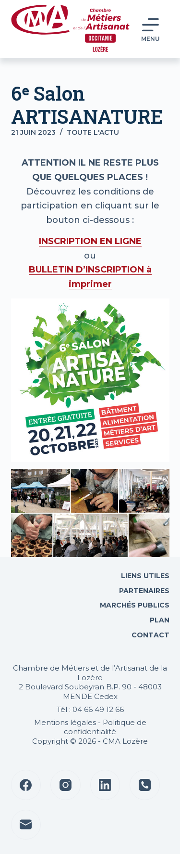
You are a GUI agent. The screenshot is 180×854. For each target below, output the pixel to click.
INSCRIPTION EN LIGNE (90, 241)
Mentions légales (65, 722)
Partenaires (144, 590)
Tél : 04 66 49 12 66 (90, 709)
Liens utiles (144, 575)
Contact (149, 635)
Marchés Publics (134, 605)
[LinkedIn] (105, 785)
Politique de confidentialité (105, 727)
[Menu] (150, 29)
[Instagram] (65, 785)
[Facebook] (26, 785)
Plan (158, 620)
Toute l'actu (93, 132)
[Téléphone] (145, 785)
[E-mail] (26, 825)
